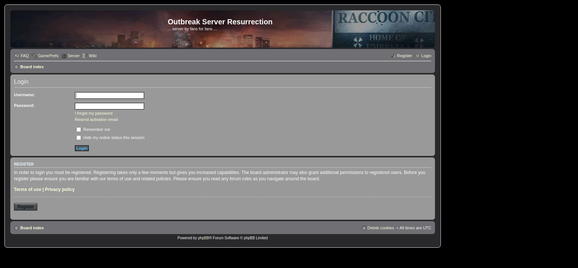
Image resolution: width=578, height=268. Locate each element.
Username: (24, 95)
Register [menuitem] (404, 55)
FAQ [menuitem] (25, 55)
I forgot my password (93, 113)
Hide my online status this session (110, 137)
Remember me (93, 129)
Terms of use (27, 189)
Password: (24, 105)
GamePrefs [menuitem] (48, 55)
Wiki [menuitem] (93, 55)
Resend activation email (96, 119)
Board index (32, 67)
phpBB (203, 238)
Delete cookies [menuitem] (381, 228)
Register (25, 206)
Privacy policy (60, 189)
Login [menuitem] (426, 55)
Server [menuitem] (74, 55)
